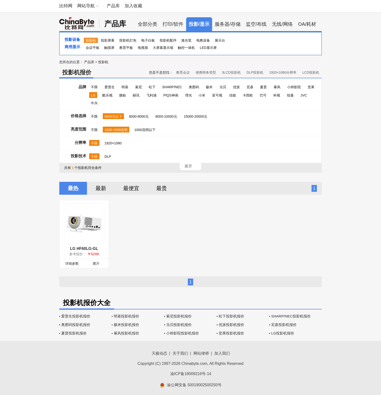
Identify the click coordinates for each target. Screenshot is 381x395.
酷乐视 (107, 95)
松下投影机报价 (231, 316)
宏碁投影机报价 (284, 325)
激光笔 (186, 40)
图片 (96, 263)
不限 (94, 87)
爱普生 (109, 87)
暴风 (277, 87)
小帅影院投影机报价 (182, 333)
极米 (209, 87)
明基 (124, 87)
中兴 (94, 103)
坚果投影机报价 (231, 333)
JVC (304, 95)
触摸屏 (109, 48)
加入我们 (222, 353)
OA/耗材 (307, 24)
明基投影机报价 (126, 316)
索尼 (138, 87)
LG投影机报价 (282, 333)
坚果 (311, 87)
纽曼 (290, 95)
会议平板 (92, 48)
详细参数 (72, 263)
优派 (236, 87)
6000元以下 (113, 116)
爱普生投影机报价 (75, 316)
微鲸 (122, 95)
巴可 (263, 95)
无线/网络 (282, 24)
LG (93, 95)
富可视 (217, 95)
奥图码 (194, 87)
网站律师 (201, 353)
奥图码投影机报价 (75, 325)
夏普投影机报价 (74, 333)
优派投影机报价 (231, 325)
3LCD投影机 (231, 72)
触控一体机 (186, 48)
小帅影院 (294, 87)
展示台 (220, 40)
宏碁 (250, 87)
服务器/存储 (228, 24)
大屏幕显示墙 (163, 48)
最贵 (161, 188)
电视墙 (143, 48)
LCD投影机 (310, 72)
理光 (188, 95)
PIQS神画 (170, 95)
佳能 (232, 95)
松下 (152, 87)
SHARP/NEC (172, 87)
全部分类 (147, 24)
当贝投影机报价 (179, 325)
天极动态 (159, 353)
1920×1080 (112, 143)
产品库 (113, 5)
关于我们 (180, 353)
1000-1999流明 (116, 130)
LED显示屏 (208, 48)
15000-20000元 (195, 116)
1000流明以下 (145, 130)
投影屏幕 (107, 40)
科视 (276, 95)
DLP (107, 156)
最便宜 (131, 188)
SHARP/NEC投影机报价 (291, 316)
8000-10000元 (166, 116)
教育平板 (126, 48)
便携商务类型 (206, 72)
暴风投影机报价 (126, 333)
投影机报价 (76, 72)
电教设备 (203, 40)
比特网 (65, 5)
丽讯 (136, 95)
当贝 (222, 87)
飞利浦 (151, 95)
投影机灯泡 (127, 40)
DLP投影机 (255, 72)
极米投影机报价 (126, 325)
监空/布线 (256, 24)
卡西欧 (248, 95)
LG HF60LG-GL (84, 248)
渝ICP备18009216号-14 (190, 374)
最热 (73, 188)
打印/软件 (173, 24)
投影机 (91, 40)
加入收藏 (133, 5)
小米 (202, 95)
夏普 (263, 87)
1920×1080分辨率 (282, 72)
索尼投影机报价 (179, 316)
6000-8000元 (139, 116)
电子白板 (148, 40)
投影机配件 (168, 40)
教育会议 (183, 72)
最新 (100, 188)
